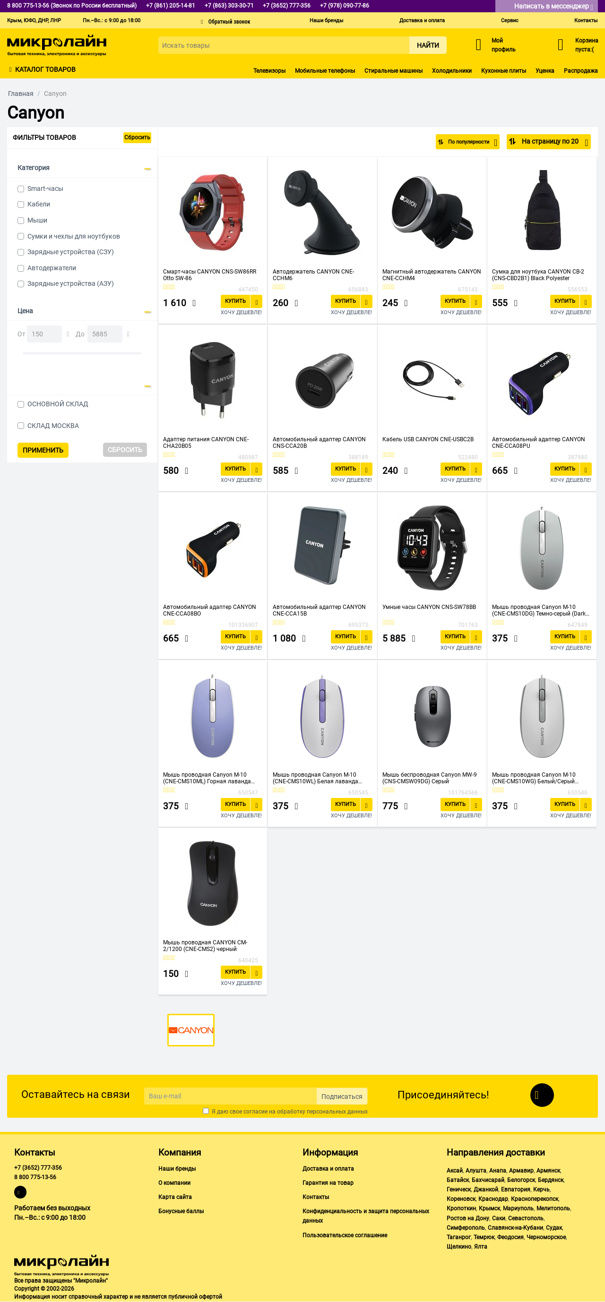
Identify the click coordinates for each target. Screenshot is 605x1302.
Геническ (459, 1189)
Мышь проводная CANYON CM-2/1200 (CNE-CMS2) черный (205, 945)
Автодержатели (51, 268)
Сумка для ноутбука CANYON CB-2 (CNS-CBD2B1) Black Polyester (538, 275)
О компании (174, 1183)
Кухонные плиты (503, 71)
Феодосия (510, 1237)
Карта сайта (175, 1197)
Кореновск (461, 1199)
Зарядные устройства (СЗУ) (70, 252)
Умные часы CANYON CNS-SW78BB (429, 607)
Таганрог (459, 1237)
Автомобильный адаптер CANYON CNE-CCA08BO (209, 610)
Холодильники (452, 71)
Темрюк (484, 1237)
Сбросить (137, 137)
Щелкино (459, 1246)
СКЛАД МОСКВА (53, 425)
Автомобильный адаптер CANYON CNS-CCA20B (319, 442)
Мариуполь (518, 1208)
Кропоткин (461, 1208)
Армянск (548, 1170)
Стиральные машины (393, 71)
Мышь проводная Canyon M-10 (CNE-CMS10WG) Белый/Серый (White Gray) (534, 778)
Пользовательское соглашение (344, 1235)
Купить (235, 301)
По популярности (466, 142)
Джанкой (486, 1189)
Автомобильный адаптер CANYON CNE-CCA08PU (538, 442)
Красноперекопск (534, 1199)
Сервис (510, 20)
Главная (21, 93)
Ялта (480, 1246)
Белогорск (521, 1180)
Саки (498, 1218)
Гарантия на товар (328, 1183)
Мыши (37, 220)
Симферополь (466, 1228)
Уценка (545, 71)
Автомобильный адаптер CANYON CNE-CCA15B (319, 610)
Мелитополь (553, 1208)
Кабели (38, 204)
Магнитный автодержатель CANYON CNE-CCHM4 (431, 275)
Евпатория (515, 1189)
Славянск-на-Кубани (515, 1228)
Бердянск (550, 1180)
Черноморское (546, 1237)
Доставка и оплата (422, 20)
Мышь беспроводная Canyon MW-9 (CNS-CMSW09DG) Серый (429, 778)
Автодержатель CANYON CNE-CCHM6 (313, 275)
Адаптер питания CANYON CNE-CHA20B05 (206, 442)
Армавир (521, 1170)
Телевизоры (269, 71)
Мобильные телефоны (325, 71)
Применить (43, 450)
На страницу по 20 (554, 142)
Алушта (476, 1170)
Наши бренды (327, 20)
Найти (428, 45)
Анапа (497, 1170)
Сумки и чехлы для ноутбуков (73, 236)
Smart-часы (45, 188)
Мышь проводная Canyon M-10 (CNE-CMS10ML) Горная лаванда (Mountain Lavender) (207, 778)
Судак (554, 1228)
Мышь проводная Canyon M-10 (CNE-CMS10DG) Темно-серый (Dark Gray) (539, 610)
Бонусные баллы (181, 1211)
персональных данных (337, 1111)
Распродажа (581, 71)
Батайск (458, 1180)
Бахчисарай (488, 1180)
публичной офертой (195, 1296)
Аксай (455, 1170)
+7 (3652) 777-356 (38, 1168)
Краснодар (493, 1199)
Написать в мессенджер (553, 6)
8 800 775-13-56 (35, 1177)
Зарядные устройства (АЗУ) (70, 283)
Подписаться (342, 1096)
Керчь (541, 1189)
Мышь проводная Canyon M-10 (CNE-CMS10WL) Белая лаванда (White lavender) (315, 778)
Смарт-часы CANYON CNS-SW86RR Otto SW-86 (209, 275)
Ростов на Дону (468, 1218)
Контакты (586, 20)
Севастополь (526, 1218)
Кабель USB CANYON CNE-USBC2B (428, 439)
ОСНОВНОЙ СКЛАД (57, 404)
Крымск (489, 1208)
